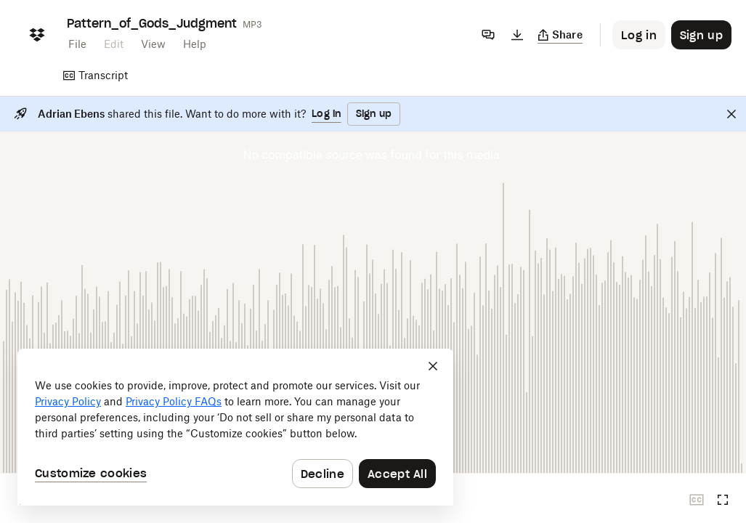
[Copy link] (560, 35)
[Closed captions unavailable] (696, 499)
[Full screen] (722, 499)
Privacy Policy (68, 401)
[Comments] (488, 34)
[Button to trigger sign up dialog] (701, 34)
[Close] (731, 114)
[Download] (517, 34)
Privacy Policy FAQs (174, 401)
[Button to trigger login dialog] (638, 34)
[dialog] (235, 427)
